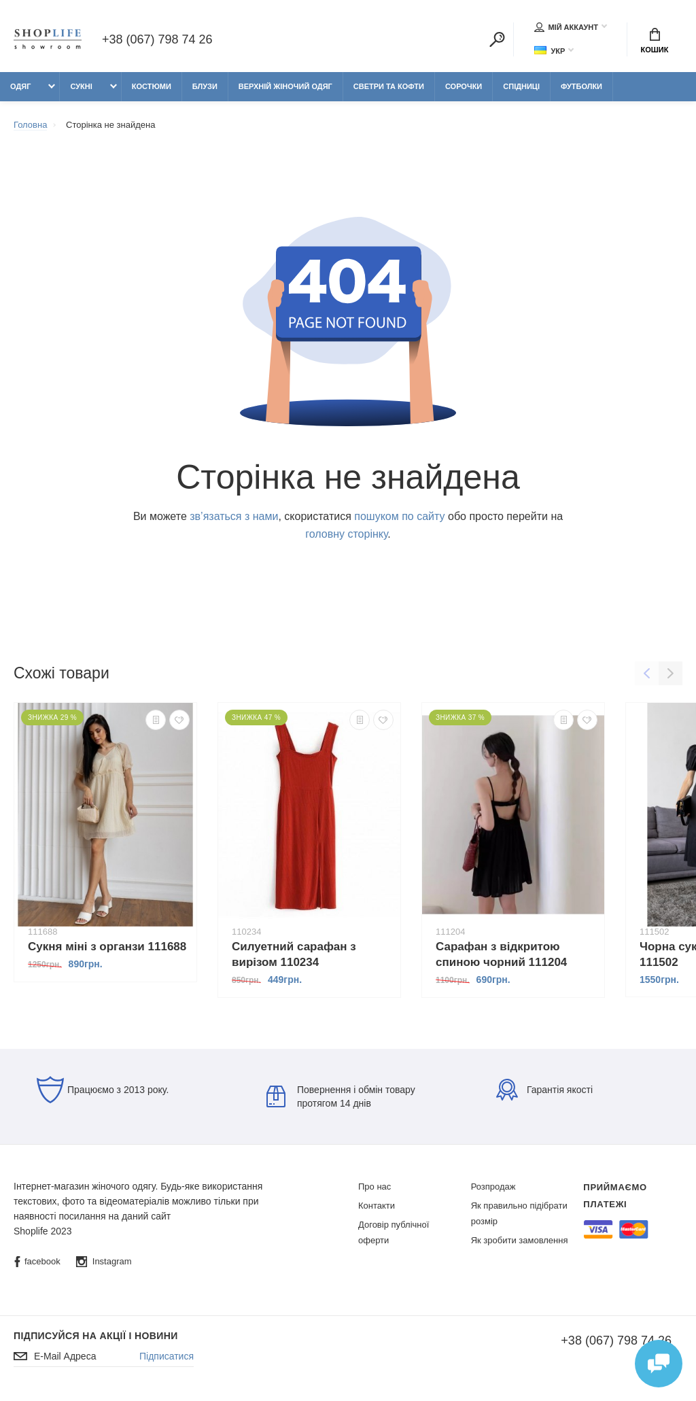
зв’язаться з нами (234, 516)
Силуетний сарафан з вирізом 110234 (294, 954)
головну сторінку (346, 534)
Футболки (581, 86)
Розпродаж (493, 1186)
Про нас (374, 1186)
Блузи (205, 86)
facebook (37, 1262)
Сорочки (463, 86)
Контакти (376, 1205)
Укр (549, 50)
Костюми (151, 86)
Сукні (81, 86)
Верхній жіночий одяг (285, 86)
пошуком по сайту (399, 516)
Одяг (20, 86)
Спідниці (521, 86)
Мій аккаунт (566, 27)
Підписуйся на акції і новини (96, 1335)
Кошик (655, 41)
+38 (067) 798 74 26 (157, 39)
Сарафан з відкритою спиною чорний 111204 (501, 954)
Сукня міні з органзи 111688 (107, 946)
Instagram (104, 1262)
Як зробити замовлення (519, 1240)
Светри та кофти (388, 86)
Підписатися (166, 1356)
